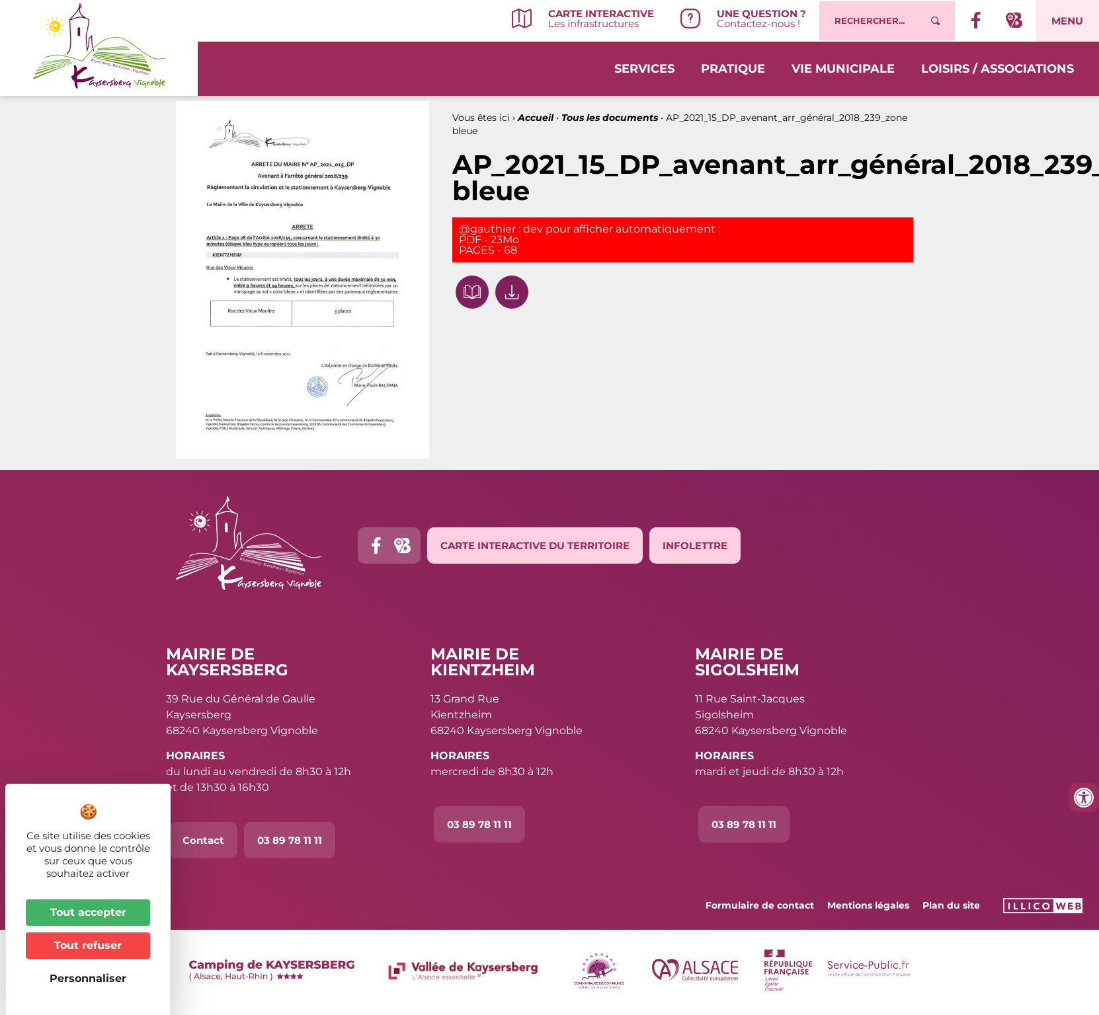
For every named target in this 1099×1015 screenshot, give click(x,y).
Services (644, 67)
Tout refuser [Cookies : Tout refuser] (88, 945)
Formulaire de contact (760, 905)
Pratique (733, 67)
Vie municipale (843, 67)
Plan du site (951, 905)
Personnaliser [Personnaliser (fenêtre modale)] (88, 978)
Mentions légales (868, 905)
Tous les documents (609, 117)
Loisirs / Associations (997, 67)
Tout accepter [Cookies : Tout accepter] (88, 912)
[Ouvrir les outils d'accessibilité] (1083, 797)
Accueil (535, 117)
